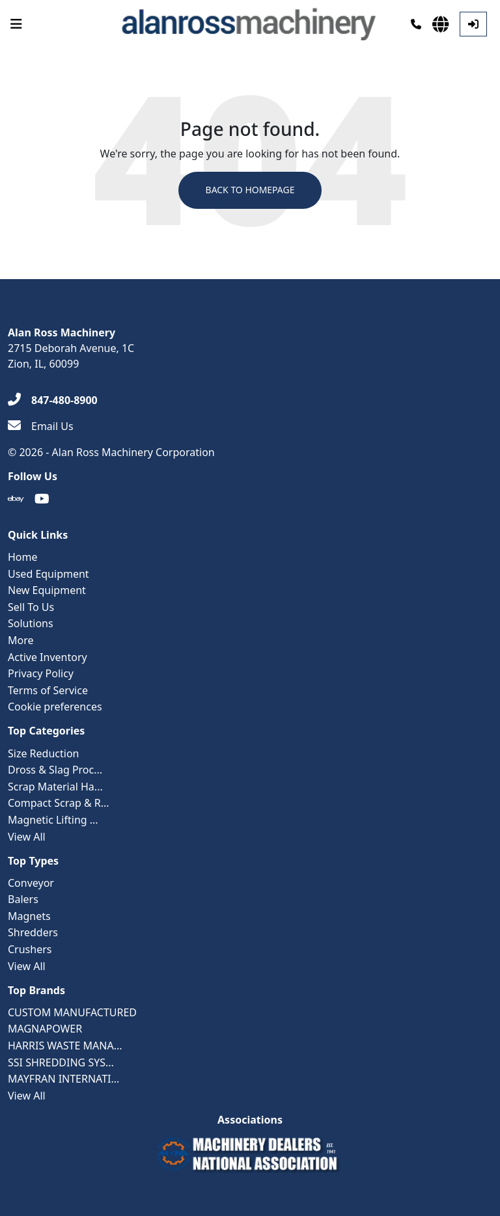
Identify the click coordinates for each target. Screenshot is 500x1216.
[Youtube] (42, 499)
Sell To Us (31, 607)
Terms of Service (48, 690)
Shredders (33, 933)
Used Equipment (48, 574)
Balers (23, 899)
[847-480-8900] (53, 400)
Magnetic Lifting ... (53, 820)
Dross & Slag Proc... (55, 770)
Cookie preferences (55, 706)
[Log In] (473, 24)
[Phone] (416, 24)
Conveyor (31, 883)
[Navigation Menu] (16, 24)
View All (27, 837)
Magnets (29, 916)
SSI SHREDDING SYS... (61, 1062)
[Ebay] (16, 499)
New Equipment (47, 590)
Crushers (29, 949)
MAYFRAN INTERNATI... (63, 1079)
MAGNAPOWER (45, 1029)
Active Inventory (47, 657)
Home (23, 557)
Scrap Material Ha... (55, 786)
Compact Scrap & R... (58, 803)
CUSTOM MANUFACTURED (72, 1012)
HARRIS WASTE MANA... (65, 1045)
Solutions (30, 623)
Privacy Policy (41, 673)
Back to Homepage (249, 190)
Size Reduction (43, 753)
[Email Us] (41, 426)
